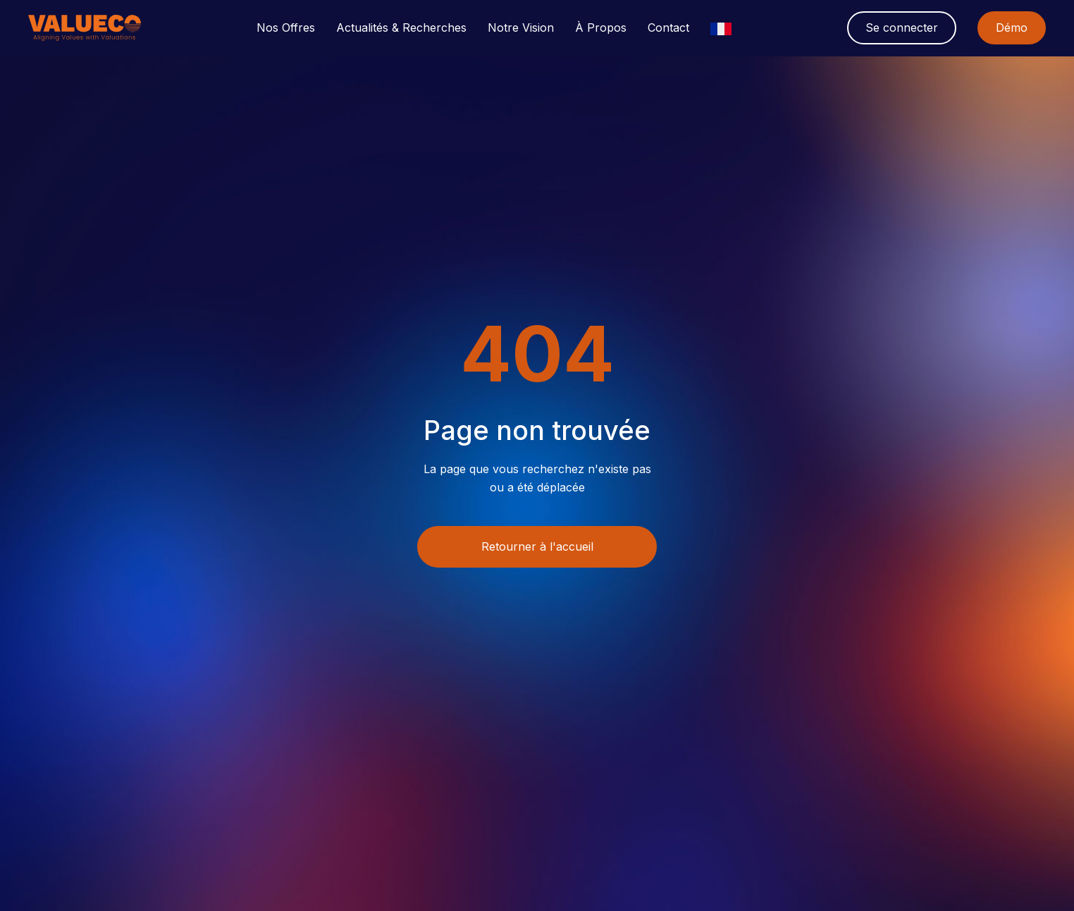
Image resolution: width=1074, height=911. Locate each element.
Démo (1011, 27)
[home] (84, 28)
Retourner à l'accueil (537, 546)
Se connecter (901, 27)
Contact (668, 28)
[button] (286, 28)
